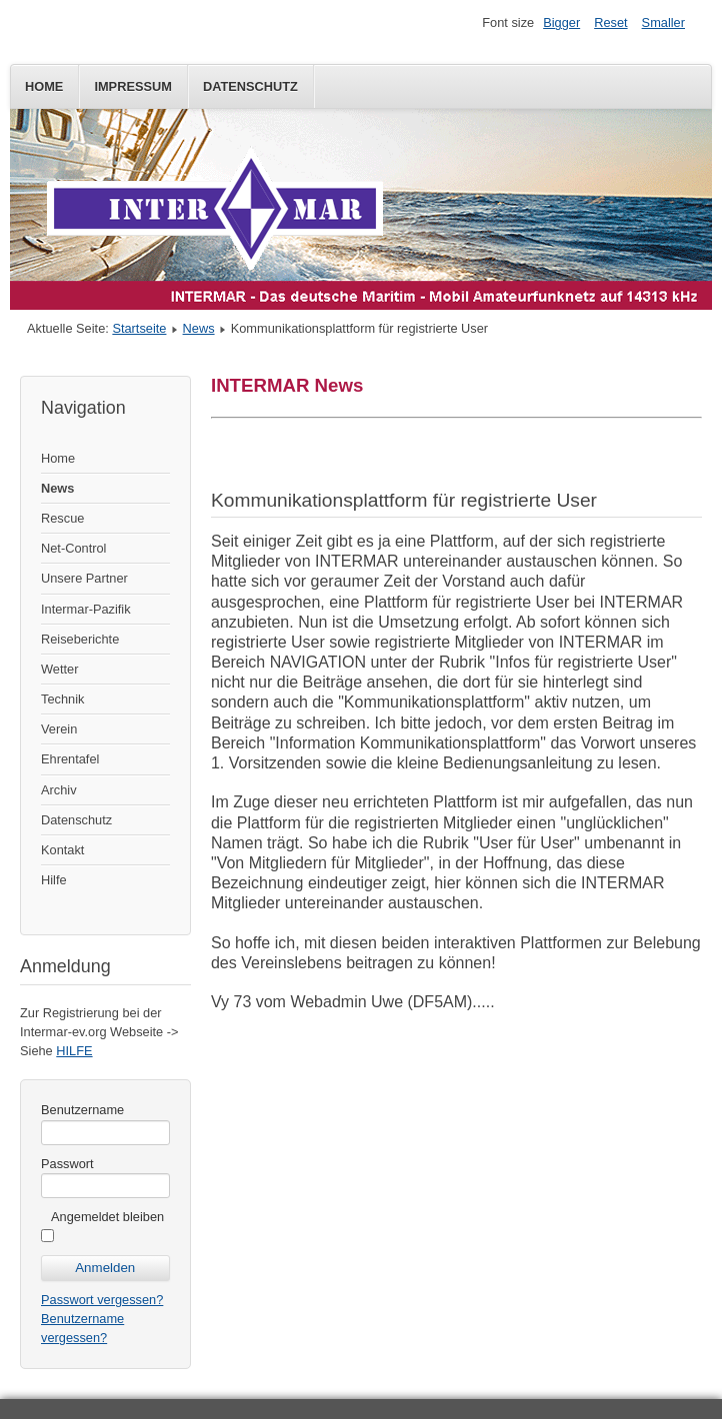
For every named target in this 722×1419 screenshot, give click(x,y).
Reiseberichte (80, 639)
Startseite (139, 328)
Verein (59, 728)
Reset (610, 22)
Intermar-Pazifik (86, 609)
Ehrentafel (70, 758)
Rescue (62, 518)
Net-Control (73, 548)
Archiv (59, 789)
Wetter (59, 669)
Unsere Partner (84, 578)
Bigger (561, 22)
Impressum (133, 86)
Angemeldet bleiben (107, 1216)
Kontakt (62, 849)
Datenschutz (250, 86)
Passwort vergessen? (102, 1299)
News (199, 328)
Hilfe (54, 879)
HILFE (74, 1050)
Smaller (663, 22)
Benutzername (82, 1109)
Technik (62, 699)
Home (44, 86)
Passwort (67, 1163)
